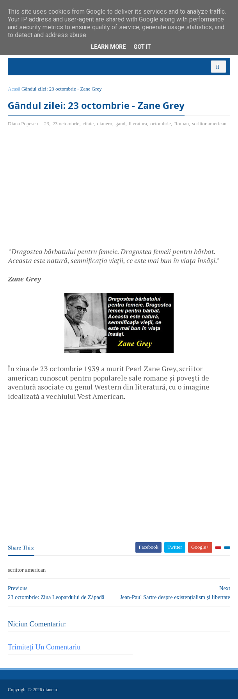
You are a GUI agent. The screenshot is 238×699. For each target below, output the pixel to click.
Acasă (14, 89)
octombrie (160, 123)
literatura (138, 123)
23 (46, 123)
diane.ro (51, 689)
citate (88, 123)
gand (120, 123)
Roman (181, 123)
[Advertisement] (73, 190)
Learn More (108, 47)
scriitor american (209, 123)
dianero (104, 123)
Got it (142, 47)
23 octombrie (65, 123)
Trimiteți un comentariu (44, 647)
